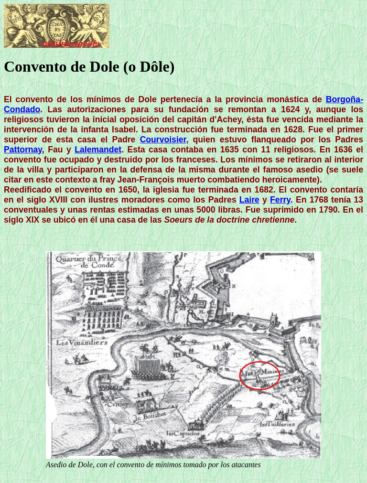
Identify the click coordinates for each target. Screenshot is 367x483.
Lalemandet (98, 149)
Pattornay (23, 149)
